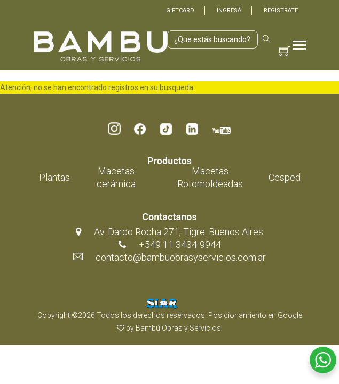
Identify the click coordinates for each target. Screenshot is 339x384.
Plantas (54, 177)
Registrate (281, 10)
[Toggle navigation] (299, 46)
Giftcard (180, 10)
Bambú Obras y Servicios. (179, 328)
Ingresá (229, 10)
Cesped (285, 177)
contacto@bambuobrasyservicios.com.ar (181, 257)
